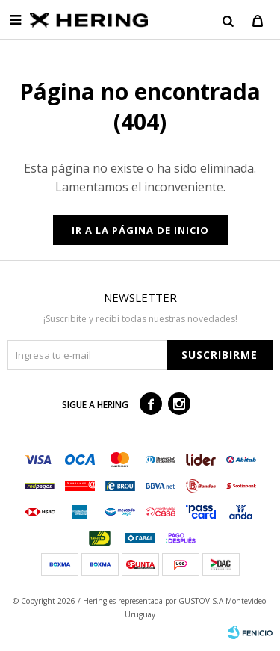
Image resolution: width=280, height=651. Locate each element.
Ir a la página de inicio (140, 230)
